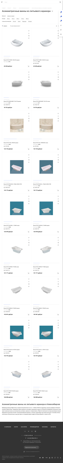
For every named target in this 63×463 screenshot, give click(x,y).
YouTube (31, 431)
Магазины (45, 426)
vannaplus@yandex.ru (32, 438)
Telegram (28, 431)
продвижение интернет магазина (17, 457)
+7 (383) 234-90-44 (28, 435)
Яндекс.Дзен (35, 431)
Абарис (3, 459)
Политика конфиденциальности (32, 451)
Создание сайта (5, 457)
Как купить (24, 426)
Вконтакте (25, 431)
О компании (7, 426)
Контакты (53, 426)
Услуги (16, 426)
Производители (34, 426)
